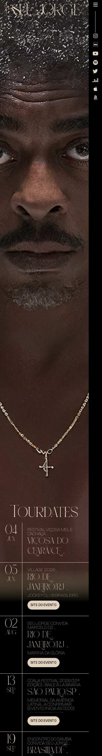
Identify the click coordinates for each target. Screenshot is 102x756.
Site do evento (43, 605)
